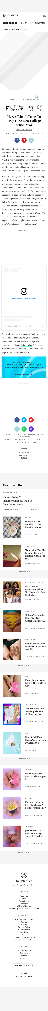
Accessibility (24, 930)
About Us (24, 896)
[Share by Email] (31, 140)
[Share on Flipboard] (31, 420)
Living (34, 442)
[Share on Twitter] (24, 420)
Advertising (24, 901)
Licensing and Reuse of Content (24, 909)
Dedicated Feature (13, 439)
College (14, 442)
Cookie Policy (24, 927)
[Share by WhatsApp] (24, 429)
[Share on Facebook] (17, 140)
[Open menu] (44, 14)
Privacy (24, 925)
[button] (24, 140)
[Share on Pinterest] (24, 140)
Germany (24, 953)
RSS (24, 935)
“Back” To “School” (32, 439)
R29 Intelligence (24, 906)
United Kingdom (24, 951)
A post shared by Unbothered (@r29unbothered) (24, 326)
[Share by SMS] (31, 429)
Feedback (24, 904)
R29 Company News (24, 920)
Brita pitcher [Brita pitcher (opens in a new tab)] (26, 345)
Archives (24, 932)
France (24, 956)
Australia (24, 958)
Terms (24, 922)
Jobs (24, 899)
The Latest (25, 442)
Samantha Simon (24, 130)
